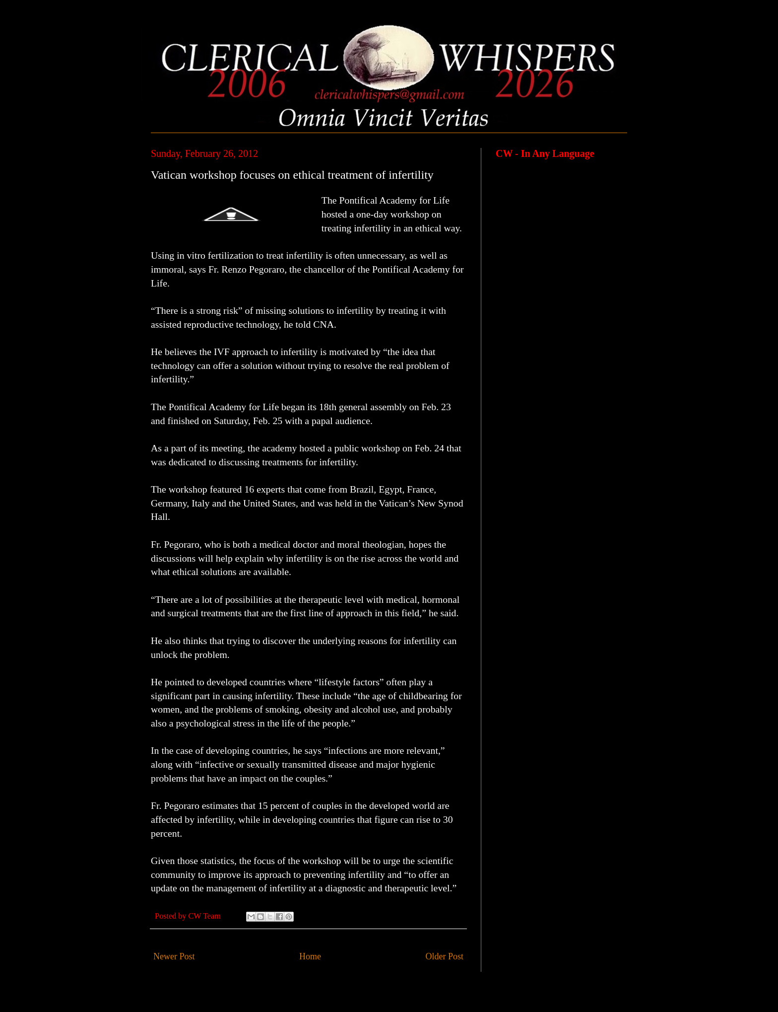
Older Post (445, 956)
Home (310, 956)
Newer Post (174, 956)
